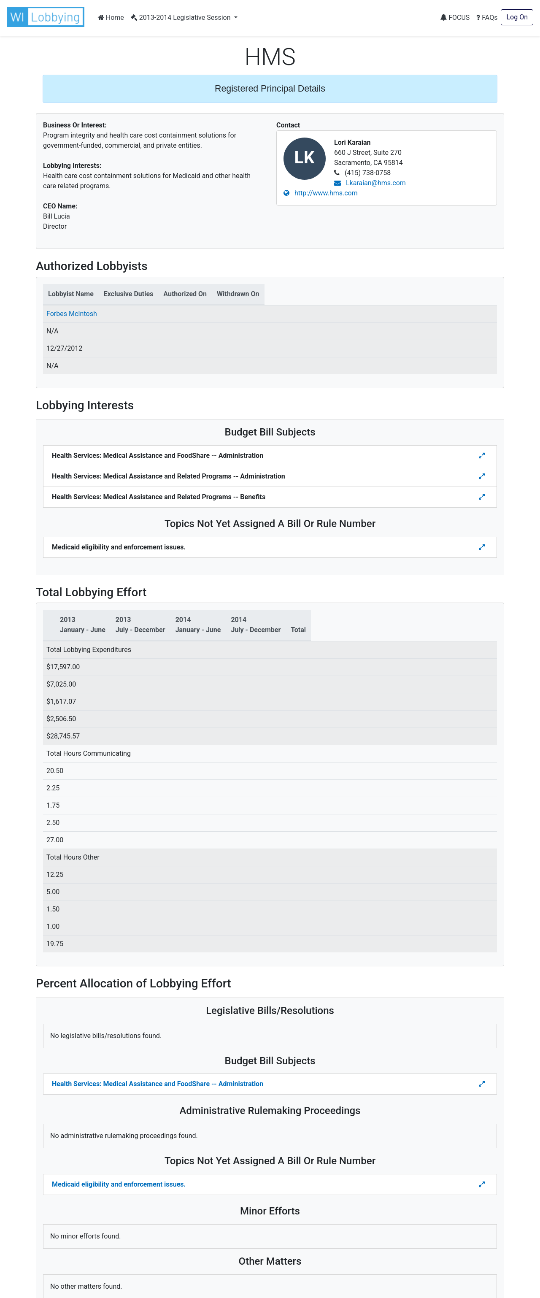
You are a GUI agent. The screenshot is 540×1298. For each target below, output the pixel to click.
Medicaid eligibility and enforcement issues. (119, 1184)
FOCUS (455, 18)
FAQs (486, 18)
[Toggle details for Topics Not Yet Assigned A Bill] (482, 547)
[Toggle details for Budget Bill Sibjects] (482, 456)
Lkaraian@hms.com (370, 183)
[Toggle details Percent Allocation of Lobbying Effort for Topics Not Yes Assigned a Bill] (482, 1184)
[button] (47, 17)
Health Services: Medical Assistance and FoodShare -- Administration (157, 1084)
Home (111, 18)
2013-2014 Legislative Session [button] (181, 18)
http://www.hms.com (321, 193)
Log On (517, 17)
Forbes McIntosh (71, 314)
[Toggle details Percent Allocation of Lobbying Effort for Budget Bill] (482, 1084)
